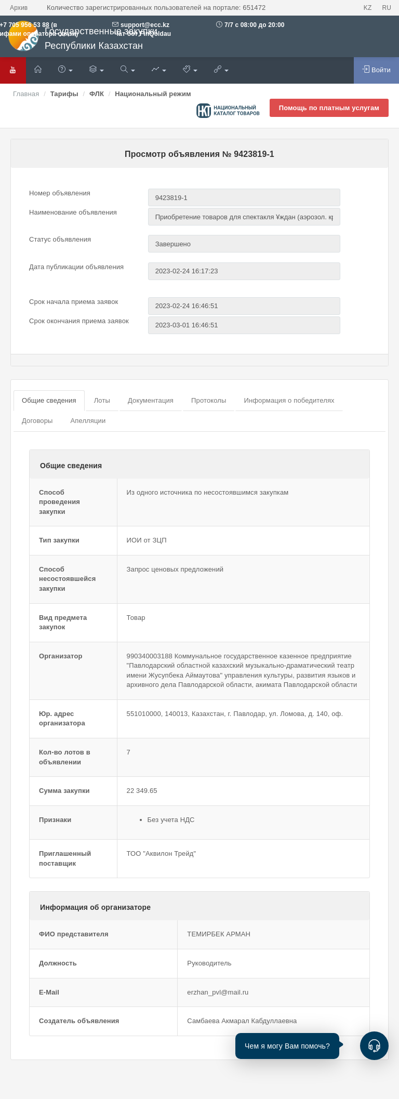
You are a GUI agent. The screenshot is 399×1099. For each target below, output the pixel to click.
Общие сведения (49, 400)
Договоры (37, 421)
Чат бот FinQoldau (141, 33)
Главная (26, 94)
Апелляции (87, 421)
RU (386, 7)
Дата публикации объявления (76, 267)
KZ (368, 7)
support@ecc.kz (145, 25)
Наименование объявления (73, 212)
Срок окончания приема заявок (79, 321)
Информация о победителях (289, 400)
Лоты (102, 400)
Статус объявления (60, 239)
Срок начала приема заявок (73, 302)
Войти (376, 69)
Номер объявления (59, 193)
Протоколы (208, 400)
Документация (151, 400)
